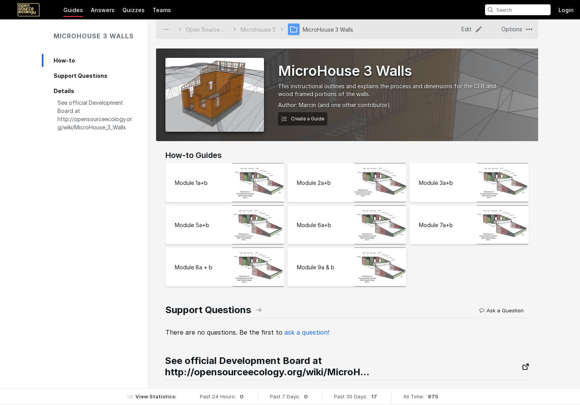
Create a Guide (302, 119)
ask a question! (306, 332)
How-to (64, 60)
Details (64, 91)
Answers (103, 10)
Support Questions (81, 75)
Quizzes (133, 10)
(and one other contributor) (354, 105)
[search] (490, 9)
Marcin (307, 105)
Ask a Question (501, 310)
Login (566, 10)
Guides (73, 10)
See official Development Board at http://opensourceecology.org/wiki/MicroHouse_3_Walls (94, 115)
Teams (162, 10)
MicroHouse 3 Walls (94, 36)
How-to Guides (193, 155)
